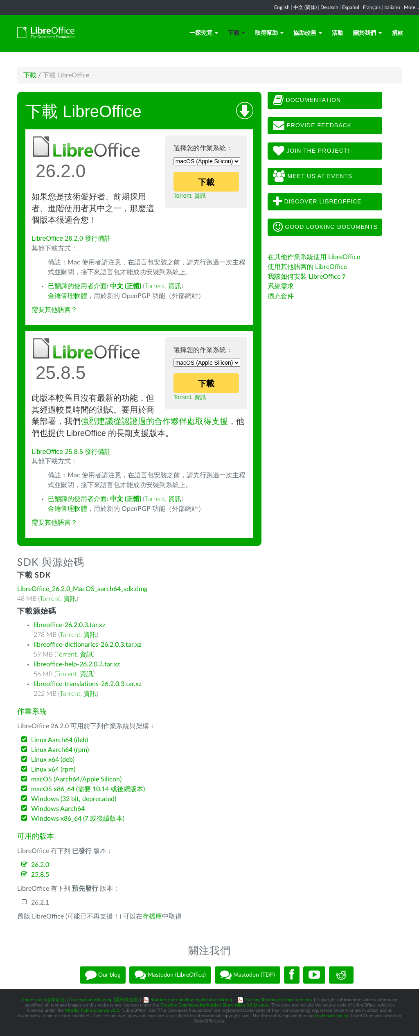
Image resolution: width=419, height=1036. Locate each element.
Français (372, 7)
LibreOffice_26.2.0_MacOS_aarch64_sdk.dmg (82, 589)
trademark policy (331, 1015)
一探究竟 (203, 33)
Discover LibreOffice (317, 202)
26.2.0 (40, 865)
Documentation (307, 100)
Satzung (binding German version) (278, 1000)
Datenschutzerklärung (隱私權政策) (104, 1000)
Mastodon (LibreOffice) (170, 975)
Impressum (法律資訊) (43, 1000)
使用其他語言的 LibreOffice (307, 267)
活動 (337, 33)
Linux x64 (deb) (52, 759)
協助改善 (307, 33)
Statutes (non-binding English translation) (191, 1000)
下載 (236, 33)
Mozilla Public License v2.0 (92, 1010)
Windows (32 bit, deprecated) (73, 799)
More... (411, 7)
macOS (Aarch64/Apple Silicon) (76, 779)
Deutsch (329, 7)
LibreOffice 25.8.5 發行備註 (71, 451)
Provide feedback (312, 125)
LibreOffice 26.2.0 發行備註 (71, 238)
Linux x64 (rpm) (53, 769)
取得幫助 (269, 33)
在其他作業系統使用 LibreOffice (314, 257)
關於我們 (367, 33)
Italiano (392, 7)
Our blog (102, 975)
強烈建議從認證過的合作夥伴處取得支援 (154, 421)
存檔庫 (152, 916)
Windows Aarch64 (58, 809)
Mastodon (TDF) (247, 975)
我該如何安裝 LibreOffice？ (307, 276)
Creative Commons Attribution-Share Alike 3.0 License (214, 1005)
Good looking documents (325, 227)
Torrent (182, 195)
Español (350, 7)
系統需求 (281, 286)
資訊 (200, 195)
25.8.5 (40, 874)
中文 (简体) (305, 7)
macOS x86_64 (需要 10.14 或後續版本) (88, 789)
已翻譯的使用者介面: (94, 286)
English (282, 7)
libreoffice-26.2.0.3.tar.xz (69, 625)
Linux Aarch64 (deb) (59, 740)
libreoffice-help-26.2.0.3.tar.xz (77, 664)
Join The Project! (311, 151)
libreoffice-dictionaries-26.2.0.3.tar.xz (87, 644)
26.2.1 (40, 902)
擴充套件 (281, 296)
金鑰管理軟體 (67, 296)
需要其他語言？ (54, 310)
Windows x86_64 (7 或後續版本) (77, 818)
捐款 (397, 33)
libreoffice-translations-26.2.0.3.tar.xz (88, 684)
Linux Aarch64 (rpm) (60, 750)
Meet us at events (312, 176)
